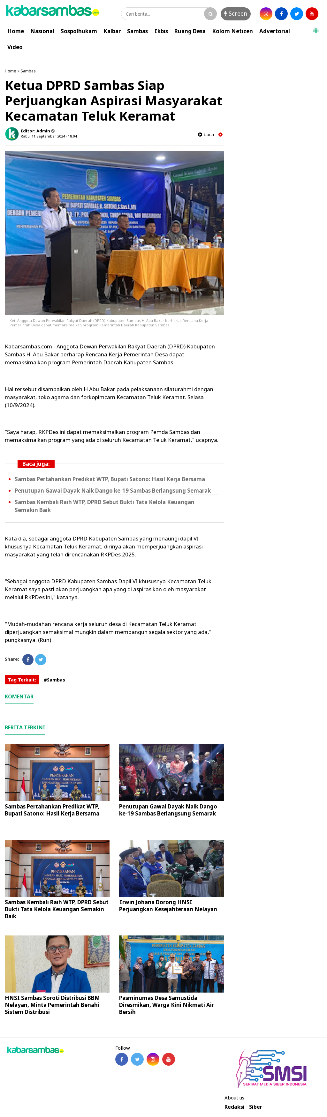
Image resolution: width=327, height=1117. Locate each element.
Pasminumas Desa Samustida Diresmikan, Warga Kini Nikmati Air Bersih (166, 1005)
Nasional (42, 31)
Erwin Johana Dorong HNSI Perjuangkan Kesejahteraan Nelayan (168, 905)
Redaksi (234, 1107)
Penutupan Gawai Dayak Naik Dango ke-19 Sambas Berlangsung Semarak (113, 490)
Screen (235, 13)
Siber (255, 1107)
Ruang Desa (190, 31)
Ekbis (161, 31)
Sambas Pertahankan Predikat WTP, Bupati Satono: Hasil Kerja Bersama (110, 479)
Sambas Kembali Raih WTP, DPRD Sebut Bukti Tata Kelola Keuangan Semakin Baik (57, 909)
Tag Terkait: (22, 680)
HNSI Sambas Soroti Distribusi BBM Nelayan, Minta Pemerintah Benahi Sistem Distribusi (52, 1005)
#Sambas (54, 680)
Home (15, 31)
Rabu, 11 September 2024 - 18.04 (49, 136)
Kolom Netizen (232, 31)
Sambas (137, 31)
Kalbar (112, 31)
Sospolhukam (79, 31)
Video (15, 47)
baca (206, 134)
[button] (316, 28)
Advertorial (274, 31)
